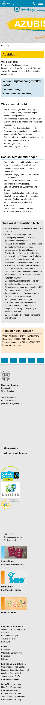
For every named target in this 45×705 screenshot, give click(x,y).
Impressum (8, 534)
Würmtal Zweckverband (11, 693)
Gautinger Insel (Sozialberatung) (15, 670)
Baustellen (5, 650)
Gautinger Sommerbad (11, 673)
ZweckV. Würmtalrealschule (13, 696)
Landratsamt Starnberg (11, 700)
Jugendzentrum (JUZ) (10, 676)
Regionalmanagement (10, 679)
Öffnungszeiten (11, 448)
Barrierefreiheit (10, 540)
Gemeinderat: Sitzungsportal (13, 629)
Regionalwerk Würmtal (11, 690)
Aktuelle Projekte (8, 639)
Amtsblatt (5, 633)
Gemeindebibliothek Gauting (13, 667)
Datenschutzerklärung (13, 537)
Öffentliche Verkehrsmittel (12, 653)
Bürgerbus (5, 656)
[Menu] (41, 3)
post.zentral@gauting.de (11, 403)
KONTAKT (5, 642)
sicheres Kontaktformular (15, 453)
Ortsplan (4, 659)
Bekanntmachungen (9, 636)
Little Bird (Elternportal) (11, 687)
